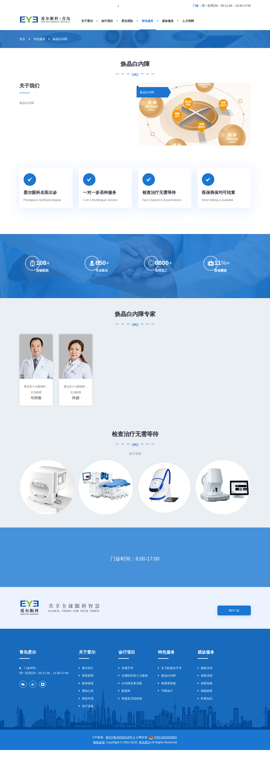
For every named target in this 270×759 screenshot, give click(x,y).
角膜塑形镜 (167, 692)
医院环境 (86, 707)
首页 (22, 39)
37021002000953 (165, 746)
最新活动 (205, 677)
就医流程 (205, 684)
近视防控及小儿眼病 (133, 684)
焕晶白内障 (61, 39)
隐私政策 (99, 751)
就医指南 (205, 692)
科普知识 (205, 707)
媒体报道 (86, 692)
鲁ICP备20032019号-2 (120, 746)
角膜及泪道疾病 (130, 707)
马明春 (36, 402)
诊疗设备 (86, 715)
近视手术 (125, 677)
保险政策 (205, 699)
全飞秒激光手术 (170, 677)
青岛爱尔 (145, 751)
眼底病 (124, 699)
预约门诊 (234, 618)
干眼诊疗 (165, 699)
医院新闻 (86, 684)
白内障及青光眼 (130, 692)
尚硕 (75, 402)
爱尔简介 (86, 677)
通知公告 (86, 699)
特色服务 (40, 39)
